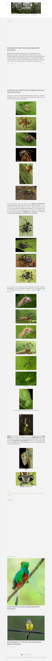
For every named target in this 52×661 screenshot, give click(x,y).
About (16, 15)
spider (10, 495)
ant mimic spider (13, 493)
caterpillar (19, 493)
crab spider (23, 493)
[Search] (44, 3)
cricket (26, 493)
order (25, 436)
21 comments (12, 646)
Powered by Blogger (26, 655)
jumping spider (35, 493)
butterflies (42, 290)
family (19, 436)
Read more (42, 63)
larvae (8, 290)
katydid (39, 493)
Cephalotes (42, 205)
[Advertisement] (26, 77)
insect (30, 290)
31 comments (12, 63)
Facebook (34, 15)
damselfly (30, 493)
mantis (43, 493)
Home (12, 15)
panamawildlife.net (24, 15)
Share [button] (8, 63)
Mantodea (29, 436)
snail (8, 495)
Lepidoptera (24, 290)
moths (10, 291)
